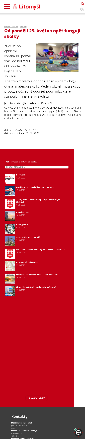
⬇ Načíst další (36, 398)
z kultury (23, 161)
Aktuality (23, 26)
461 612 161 (15, 436)
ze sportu (32, 161)
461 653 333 (15, 428)
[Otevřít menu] (7, 6)
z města (14, 161)
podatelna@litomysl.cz (19, 425)
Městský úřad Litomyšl (21, 423)
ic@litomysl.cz (16, 433)
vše (7, 161)
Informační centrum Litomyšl (24, 430)
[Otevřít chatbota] (82, 3)
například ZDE (44, 103)
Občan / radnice (11, 26)
